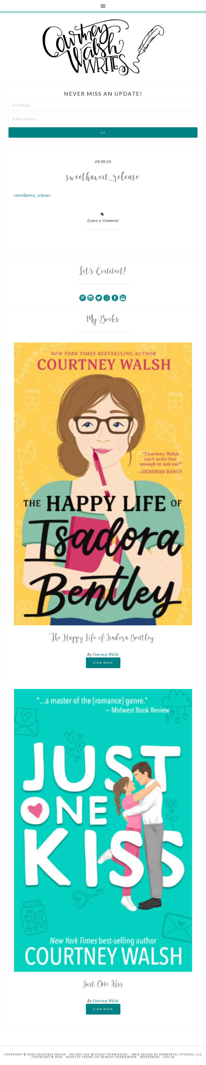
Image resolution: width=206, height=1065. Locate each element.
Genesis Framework (119, 1056)
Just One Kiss (103, 985)
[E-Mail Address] (103, 119)
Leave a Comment (103, 220)
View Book (103, 662)
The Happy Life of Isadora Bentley (103, 638)
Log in (169, 1056)
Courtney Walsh (106, 654)
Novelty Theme (80, 1056)
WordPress (150, 1056)
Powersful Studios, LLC (180, 1054)
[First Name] (103, 105)
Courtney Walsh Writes (103, 47)
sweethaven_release (32, 195)
